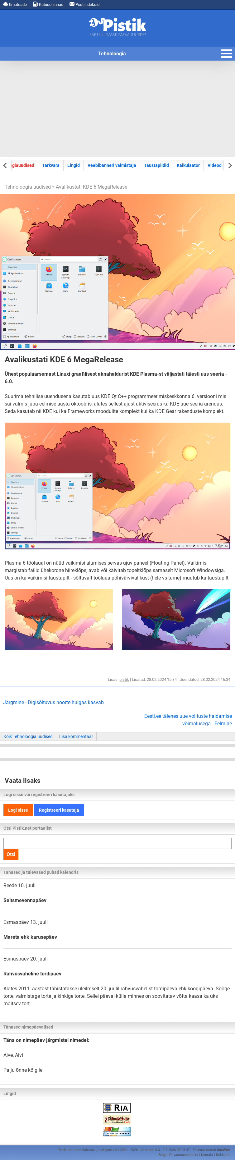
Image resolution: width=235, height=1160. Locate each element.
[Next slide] (229, 165)
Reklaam (223, 1155)
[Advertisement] (117, 108)
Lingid (73, 165)
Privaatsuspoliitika (183, 1155)
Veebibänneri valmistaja (112, 165)
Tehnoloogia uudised (28, 187)
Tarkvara (51, 165)
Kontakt (207, 1155)
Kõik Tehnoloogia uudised (28, 736)
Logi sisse (18, 810)
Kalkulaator (188, 165)
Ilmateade (15, 4)
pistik (124, 679)
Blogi (162, 1155)
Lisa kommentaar (76, 736)
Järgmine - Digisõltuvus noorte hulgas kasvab (53, 702)
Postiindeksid (84, 4)
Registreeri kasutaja (59, 810)
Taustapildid (156, 165)
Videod (215, 165)
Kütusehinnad (48, 4)
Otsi (11, 854)
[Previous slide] (5, 165)
